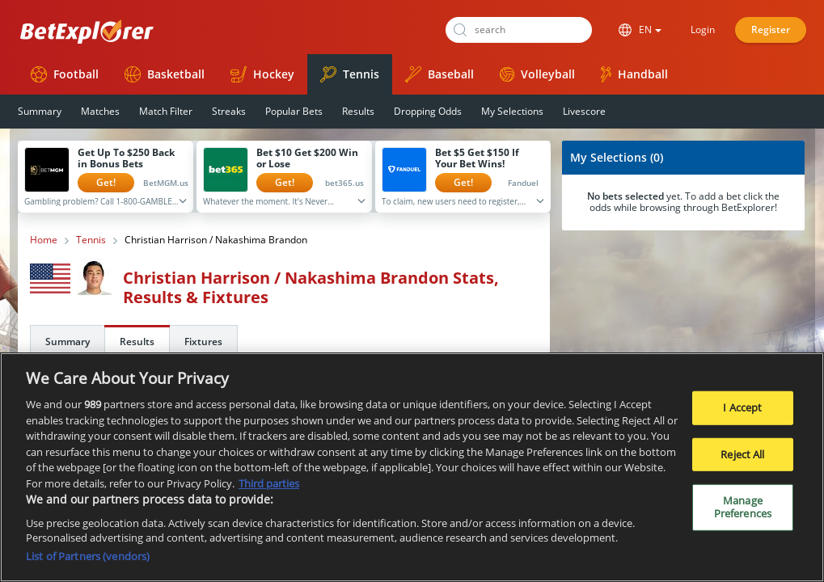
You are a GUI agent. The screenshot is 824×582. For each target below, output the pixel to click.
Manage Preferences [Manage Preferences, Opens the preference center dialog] (742, 512)
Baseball (439, 74)
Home (43, 240)
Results (358, 111)
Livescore (584, 111)
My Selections (512, 111)
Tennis (349, 74)
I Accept (742, 413)
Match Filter (165, 111)
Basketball (165, 74)
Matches (100, 111)
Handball (634, 74)
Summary (39, 111)
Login (703, 29)
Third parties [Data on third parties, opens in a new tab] (269, 489)
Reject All (742, 460)
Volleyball (537, 74)
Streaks (229, 111)
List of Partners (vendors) (88, 562)
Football (65, 74)
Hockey (262, 74)
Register (770, 29)
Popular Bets (294, 111)
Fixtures (203, 341)
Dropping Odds (428, 111)
